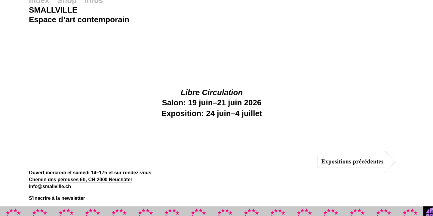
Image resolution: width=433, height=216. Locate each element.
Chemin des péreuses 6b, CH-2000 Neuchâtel (80, 179)
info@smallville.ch (50, 186)
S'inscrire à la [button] (57, 198)
